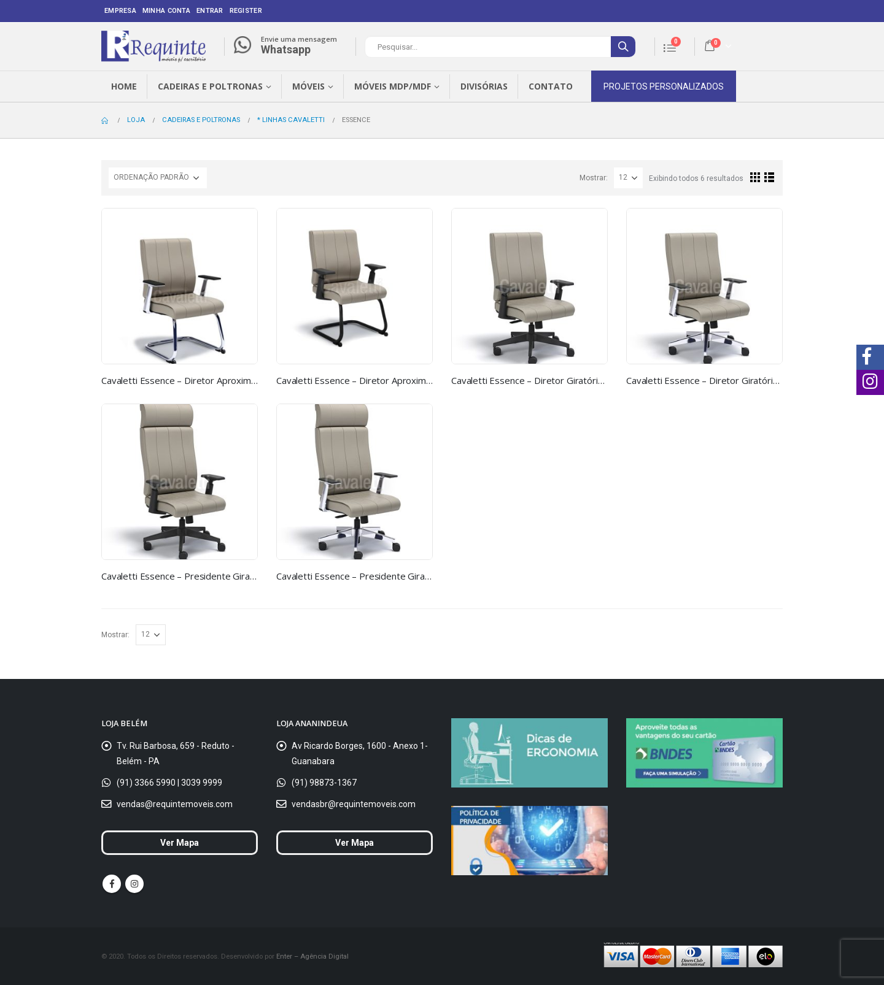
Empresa (120, 11)
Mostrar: (594, 178)
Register (246, 11)
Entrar (209, 11)
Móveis (308, 86)
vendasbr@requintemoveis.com (354, 804)
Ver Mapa (179, 843)
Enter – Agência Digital (312, 956)
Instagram (134, 884)
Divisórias (484, 86)
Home (124, 86)
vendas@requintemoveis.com (175, 804)
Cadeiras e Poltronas (210, 86)
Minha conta (166, 11)
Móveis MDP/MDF (392, 86)
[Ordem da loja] (158, 177)
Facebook (112, 884)
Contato (551, 86)
